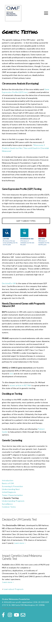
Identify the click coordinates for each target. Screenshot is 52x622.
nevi (12, 373)
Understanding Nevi (11, 489)
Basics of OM (8, 483)
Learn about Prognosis (14, 589)
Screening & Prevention (12, 486)
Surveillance (7, 504)
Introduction (7, 480)
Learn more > (20, 543)
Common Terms (9, 507)
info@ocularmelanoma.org (13, 608)
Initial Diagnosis (9, 492)
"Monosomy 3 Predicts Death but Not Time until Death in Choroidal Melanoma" (25, 148)
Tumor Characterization (12, 495)
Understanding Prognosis (13, 501)
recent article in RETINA (20, 385)
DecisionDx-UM (9, 283)
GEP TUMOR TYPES (26, 220)
